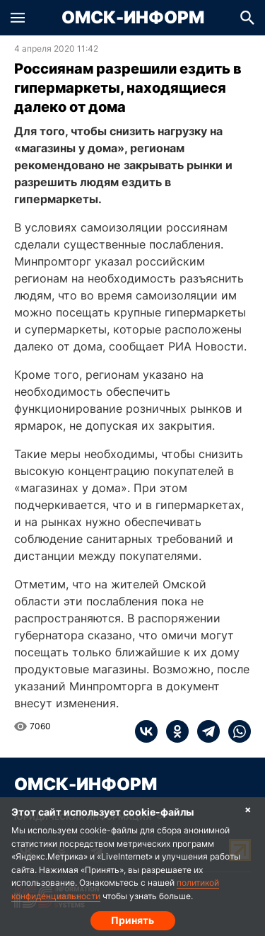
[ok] (173, 731)
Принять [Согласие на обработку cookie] (132, 920)
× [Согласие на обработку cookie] (248, 809)
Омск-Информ (132, 18)
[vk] (146, 731)
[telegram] (204, 731)
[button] (17, 17)
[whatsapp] (235, 731)
